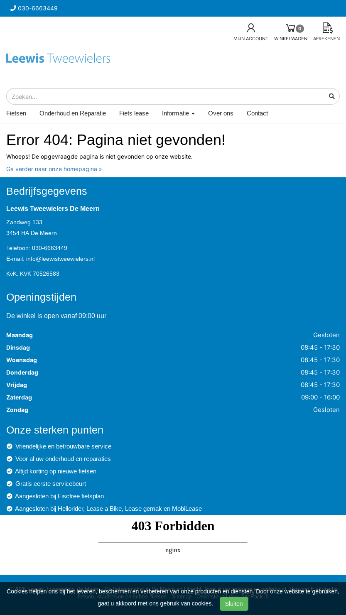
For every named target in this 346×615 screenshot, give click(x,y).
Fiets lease (134, 113)
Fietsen (16, 113)
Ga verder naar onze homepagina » (54, 168)
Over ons (220, 113)
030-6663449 (49, 248)
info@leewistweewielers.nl (60, 258)
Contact (257, 113)
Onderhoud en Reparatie (72, 113)
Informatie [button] (178, 113)
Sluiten (234, 603)
